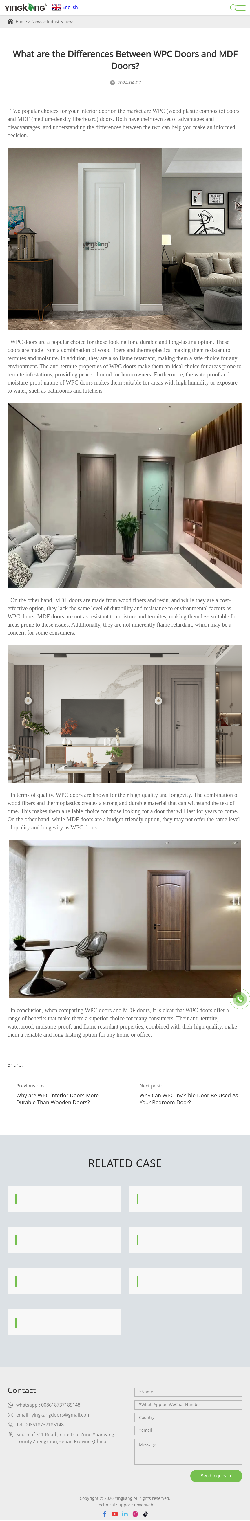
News (37, 21)
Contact (22, 1390)
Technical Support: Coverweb (125, 1505)
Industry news (60, 21)
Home (21, 21)
